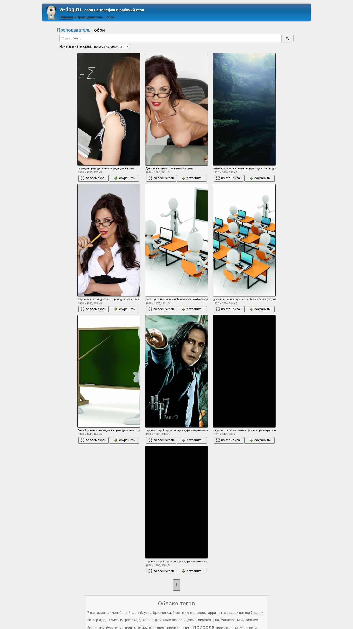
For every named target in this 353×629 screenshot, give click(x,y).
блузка (145, 613)
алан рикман (107, 613)
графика (130, 620)
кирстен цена (208, 620)
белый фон (129, 612)
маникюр (228, 620)
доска (192, 620)
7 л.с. (91, 613)
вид (185, 612)
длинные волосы (170, 620)
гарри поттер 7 (240, 613)
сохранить (124, 178)
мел (240, 620)
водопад (197, 612)
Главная (66, 17)
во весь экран (93, 178)
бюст (177, 613)
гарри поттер (217, 613)
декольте (146, 620)
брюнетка (162, 612)
